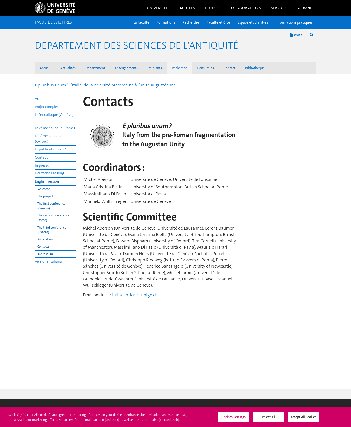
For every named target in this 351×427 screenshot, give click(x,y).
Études (212, 7)
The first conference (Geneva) (51, 205)
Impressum (44, 165)
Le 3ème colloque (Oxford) (48, 138)
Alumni (304, 7)
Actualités (68, 68)
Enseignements (126, 68)
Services (279, 7)
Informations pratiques (293, 22)
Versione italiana (48, 261)
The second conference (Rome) (53, 217)
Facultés (186, 7)
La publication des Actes (54, 149)
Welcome (43, 189)
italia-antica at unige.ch (134, 295)
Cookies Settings (234, 418)
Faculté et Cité (218, 22)
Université (157, 7)
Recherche (190, 22)
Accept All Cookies (303, 418)
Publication (45, 239)
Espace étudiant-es (252, 22)
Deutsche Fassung (49, 173)
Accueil (45, 68)
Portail (297, 35)
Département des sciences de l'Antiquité (136, 45)
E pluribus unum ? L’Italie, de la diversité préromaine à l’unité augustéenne (105, 85)
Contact (229, 68)
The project (45, 196)
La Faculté (141, 22)
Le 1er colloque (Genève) (54, 114)
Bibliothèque (255, 68)
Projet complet (46, 106)
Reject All (268, 418)
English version (47, 181)
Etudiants (155, 68)
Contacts (43, 246)
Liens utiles (205, 68)
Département (95, 68)
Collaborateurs (245, 7)
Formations (166, 22)
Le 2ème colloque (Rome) (55, 128)
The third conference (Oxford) (51, 229)
